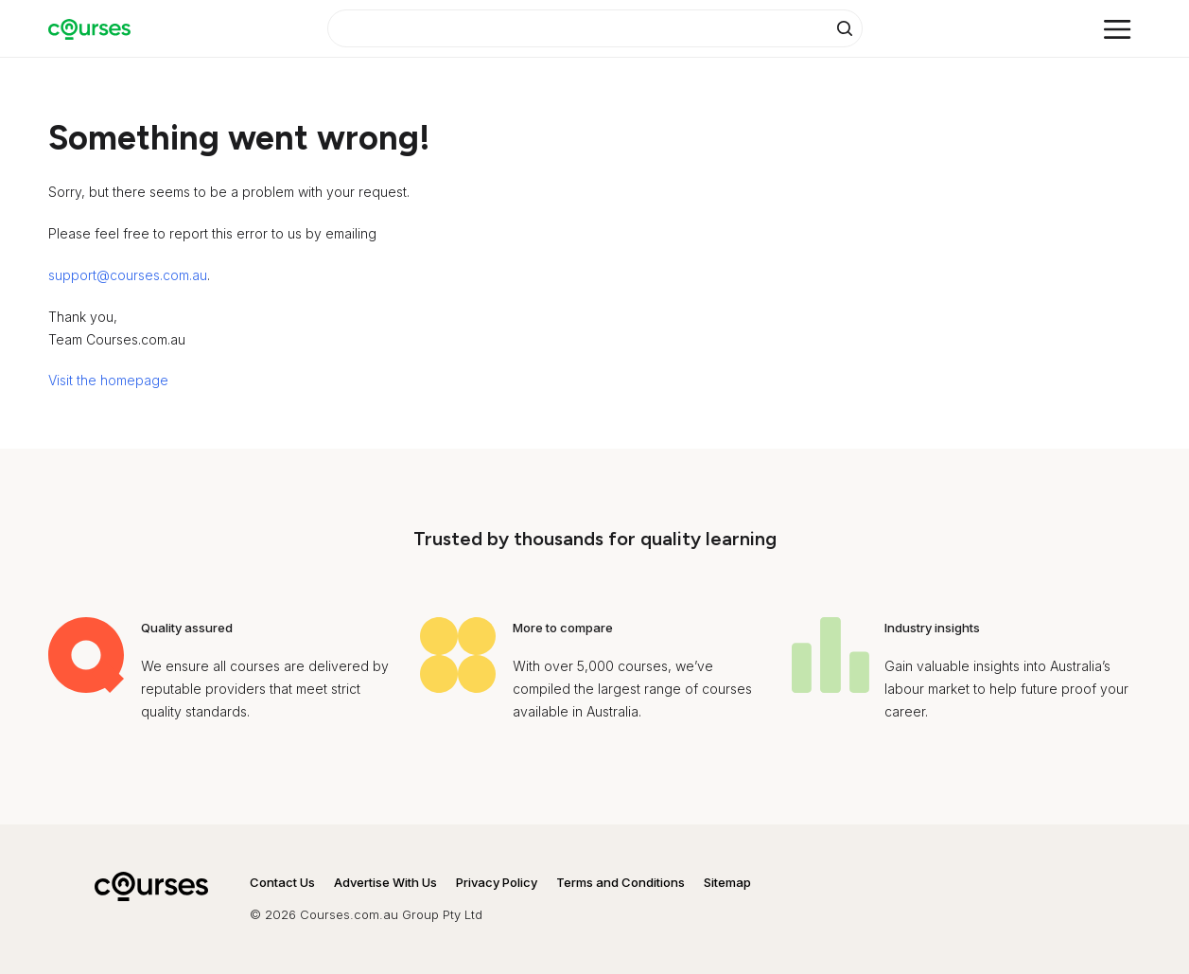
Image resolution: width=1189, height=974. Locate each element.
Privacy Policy (496, 882)
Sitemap (727, 882)
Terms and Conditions (620, 882)
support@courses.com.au (127, 275)
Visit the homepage (108, 380)
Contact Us (282, 882)
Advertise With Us (385, 882)
